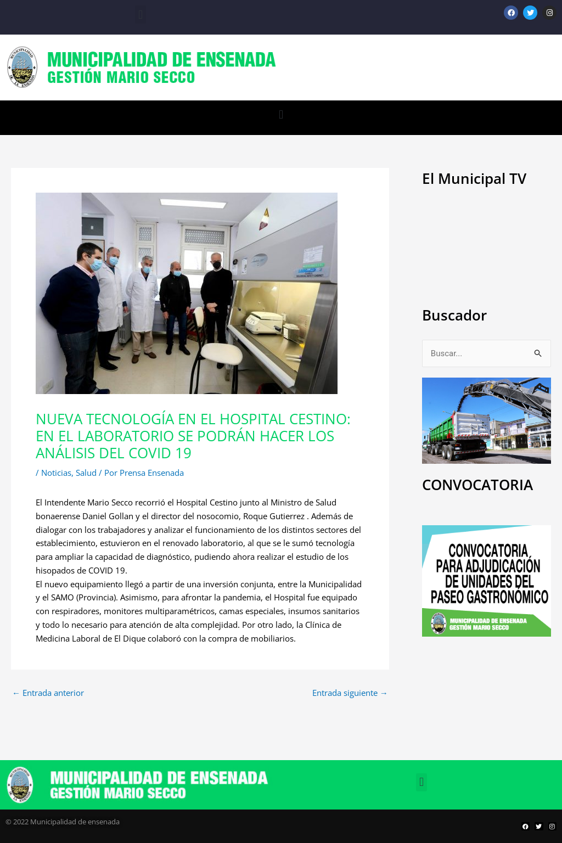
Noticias (56, 472)
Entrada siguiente (350, 693)
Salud (86, 472)
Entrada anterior (48, 693)
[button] (140, 14)
